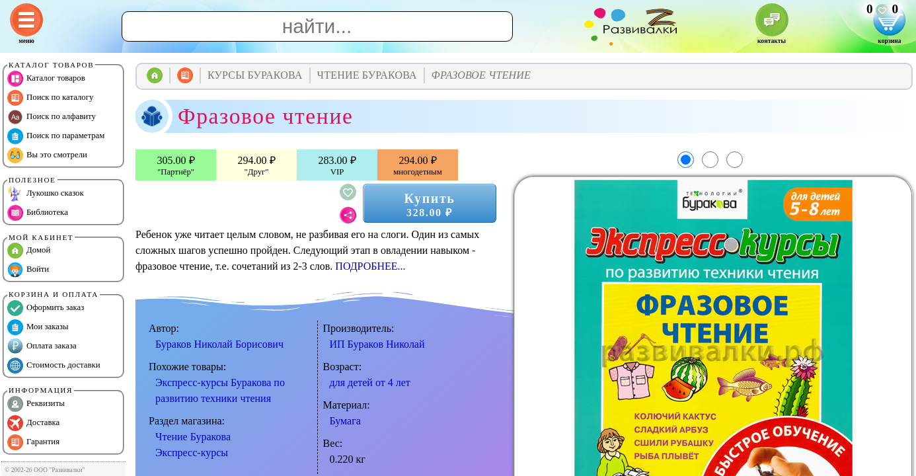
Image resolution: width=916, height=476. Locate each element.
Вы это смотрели (47, 155)
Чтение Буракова (193, 436)
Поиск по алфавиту (51, 117)
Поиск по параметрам (55, 136)
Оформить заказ (45, 308)
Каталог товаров (46, 79)
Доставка (33, 423)
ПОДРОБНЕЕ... (370, 266)
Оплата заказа (42, 346)
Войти (28, 270)
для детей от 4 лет (370, 382)
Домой (28, 250)
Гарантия (33, 442)
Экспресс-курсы (191, 452)
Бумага (345, 420)
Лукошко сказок (45, 194)
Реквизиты (36, 404)
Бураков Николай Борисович (219, 344)
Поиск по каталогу (50, 98)
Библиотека (37, 213)
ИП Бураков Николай (377, 344)
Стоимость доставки (53, 366)
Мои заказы (38, 327)
